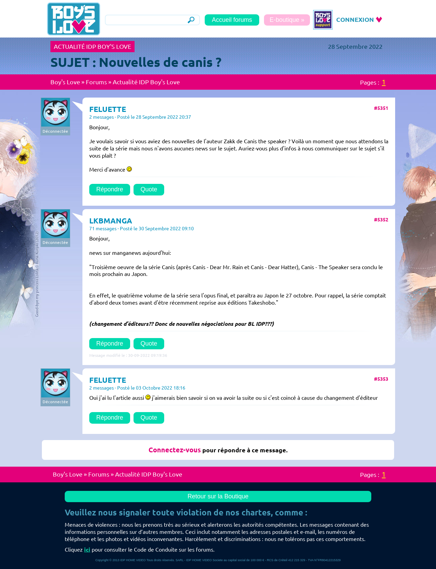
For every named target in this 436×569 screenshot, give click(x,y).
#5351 (381, 108)
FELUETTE (107, 109)
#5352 (381, 219)
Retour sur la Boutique (217, 496)
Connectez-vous (175, 450)
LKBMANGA (110, 220)
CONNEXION (355, 19)
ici (87, 549)
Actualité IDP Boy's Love (146, 81)
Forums (96, 81)
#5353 (381, 379)
